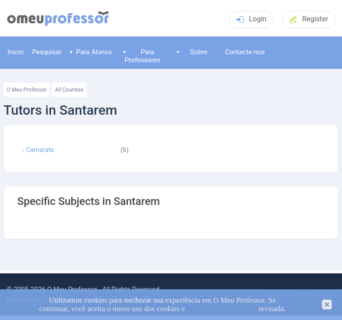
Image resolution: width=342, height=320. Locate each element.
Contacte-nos (245, 52)
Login (251, 19)
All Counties (69, 90)
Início (16, 52)
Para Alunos (90, 52)
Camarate (40, 150)
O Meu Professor (27, 90)
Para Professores (141, 56)
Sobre (192, 52)
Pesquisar (47, 52)
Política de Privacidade (222, 308)
